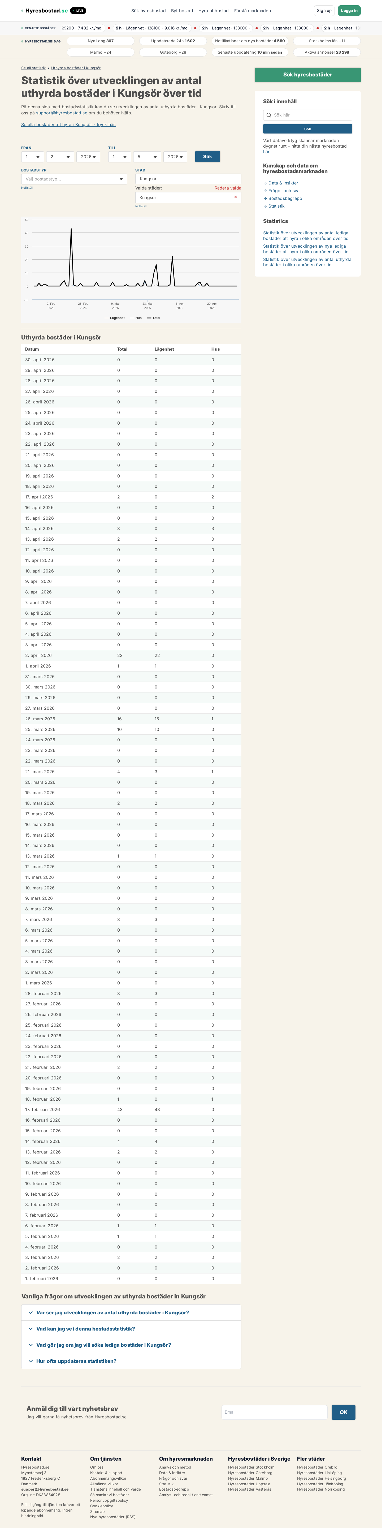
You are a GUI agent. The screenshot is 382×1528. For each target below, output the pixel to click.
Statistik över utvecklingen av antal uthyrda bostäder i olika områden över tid (307, 262)
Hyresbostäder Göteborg (250, 1472)
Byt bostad (182, 10)
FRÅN (26, 148)
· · (86, 28)
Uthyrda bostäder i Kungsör (76, 68)
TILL (112, 148)
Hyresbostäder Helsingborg (321, 1478)
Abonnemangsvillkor (108, 1478)
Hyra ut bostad (213, 10)
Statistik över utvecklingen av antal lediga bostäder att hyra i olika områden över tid (306, 235)
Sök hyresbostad (148, 10)
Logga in (349, 10)
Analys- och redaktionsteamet (186, 1494)
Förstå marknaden (252, 10)
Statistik (166, 1484)
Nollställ (27, 188)
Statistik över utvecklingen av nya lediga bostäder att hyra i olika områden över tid (306, 248)
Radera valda (228, 188)
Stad (140, 170)
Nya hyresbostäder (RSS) (113, 1516)
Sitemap (97, 1511)
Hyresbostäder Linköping (319, 1472)
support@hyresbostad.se (61, 112)
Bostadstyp (33, 170)
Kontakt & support (106, 1472)
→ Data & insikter (280, 183)
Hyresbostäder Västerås (249, 1489)
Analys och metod (175, 1467)
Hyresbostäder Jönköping (320, 1484)
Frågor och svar (173, 1478)
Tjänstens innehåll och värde (115, 1489)
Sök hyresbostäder (307, 74)
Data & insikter (172, 1472)
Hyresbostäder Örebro (317, 1467)
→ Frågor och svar (282, 190)
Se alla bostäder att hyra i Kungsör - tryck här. (68, 124)
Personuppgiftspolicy (109, 1500)
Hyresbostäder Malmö (248, 1478)
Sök (207, 156)
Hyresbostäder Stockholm (251, 1467)
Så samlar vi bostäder (109, 1494)
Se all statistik (33, 68)
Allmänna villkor (104, 1484)
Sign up (324, 10)
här (266, 151)
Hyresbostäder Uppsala (249, 1484)
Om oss (96, 1467)
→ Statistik (274, 206)
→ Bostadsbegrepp (282, 198)
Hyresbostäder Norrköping (321, 1489)
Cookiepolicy (101, 1506)
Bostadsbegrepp (174, 1489)
